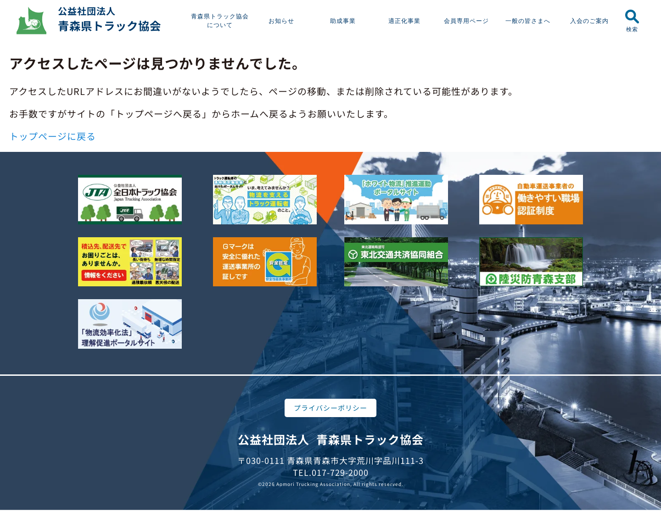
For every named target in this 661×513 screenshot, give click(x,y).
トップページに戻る (52, 136)
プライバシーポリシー (330, 408)
